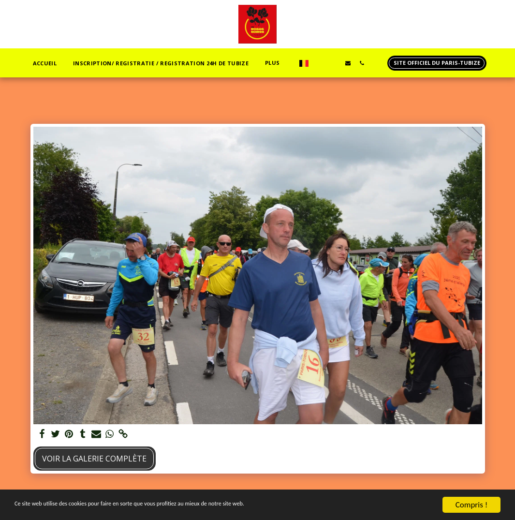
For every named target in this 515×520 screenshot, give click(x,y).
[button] (319, 63)
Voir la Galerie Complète (94, 458)
